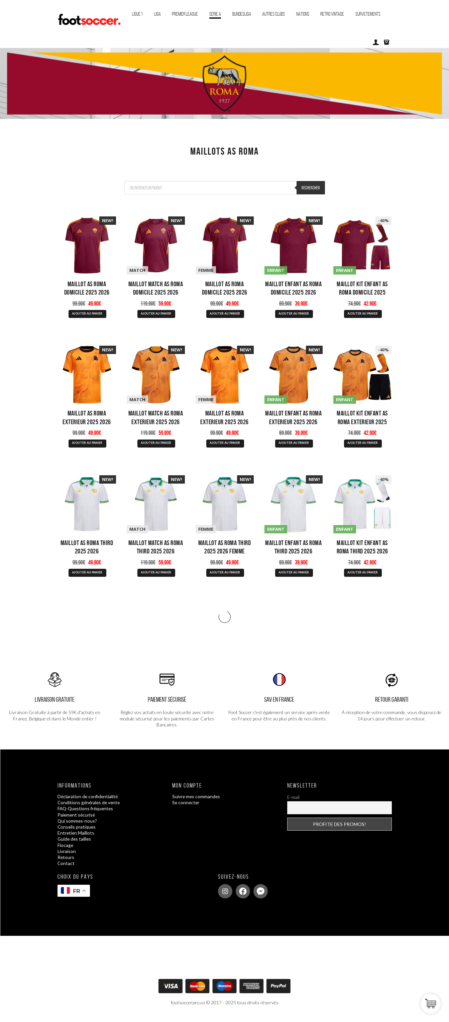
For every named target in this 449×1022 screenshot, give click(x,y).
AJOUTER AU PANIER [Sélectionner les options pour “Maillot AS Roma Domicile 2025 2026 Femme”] (224, 314)
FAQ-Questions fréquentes (87, 812)
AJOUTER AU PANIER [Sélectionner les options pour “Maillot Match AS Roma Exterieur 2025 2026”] (156, 445)
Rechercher (311, 187)
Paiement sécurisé (77, 818)
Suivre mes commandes (196, 800)
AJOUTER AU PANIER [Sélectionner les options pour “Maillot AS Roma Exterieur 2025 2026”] (87, 445)
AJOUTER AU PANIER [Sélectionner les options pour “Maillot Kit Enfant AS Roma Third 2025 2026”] (362, 575)
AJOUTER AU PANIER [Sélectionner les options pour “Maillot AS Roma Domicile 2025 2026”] (87, 314)
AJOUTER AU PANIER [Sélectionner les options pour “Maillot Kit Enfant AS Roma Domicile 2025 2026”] (362, 314)
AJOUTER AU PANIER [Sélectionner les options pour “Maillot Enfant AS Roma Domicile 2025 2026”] (293, 314)
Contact (66, 867)
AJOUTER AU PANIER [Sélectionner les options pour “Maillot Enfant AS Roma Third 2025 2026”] (293, 575)
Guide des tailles (75, 843)
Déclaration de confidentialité (88, 800)
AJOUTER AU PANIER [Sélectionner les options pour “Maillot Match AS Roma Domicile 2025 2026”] (156, 314)
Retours (66, 861)
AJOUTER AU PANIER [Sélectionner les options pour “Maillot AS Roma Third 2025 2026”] (87, 575)
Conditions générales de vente (90, 806)
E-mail (293, 801)
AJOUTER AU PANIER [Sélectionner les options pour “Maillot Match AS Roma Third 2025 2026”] (156, 575)
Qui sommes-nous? (78, 824)
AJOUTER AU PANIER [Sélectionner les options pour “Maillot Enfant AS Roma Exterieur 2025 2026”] (293, 445)
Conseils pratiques (77, 830)
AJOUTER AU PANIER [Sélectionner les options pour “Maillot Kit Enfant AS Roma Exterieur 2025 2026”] (362, 445)
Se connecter (186, 806)
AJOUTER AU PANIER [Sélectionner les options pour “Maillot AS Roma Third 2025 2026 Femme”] (224, 575)
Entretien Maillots (76, 837)
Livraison (67, 855)
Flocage (66, 849)
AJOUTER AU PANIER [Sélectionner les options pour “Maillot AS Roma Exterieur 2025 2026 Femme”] (224, 445)
